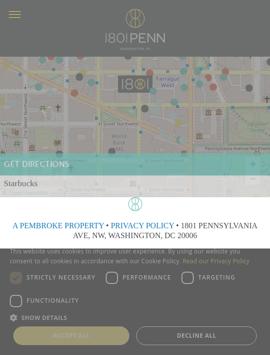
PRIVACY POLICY (142, 225)
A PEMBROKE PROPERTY (58, 225)
